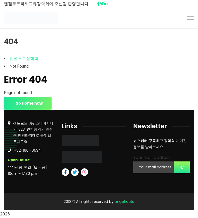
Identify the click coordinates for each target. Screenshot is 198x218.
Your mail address (152, 157)
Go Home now (29, 103)
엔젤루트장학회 (24, 58)
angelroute (124, 201)
